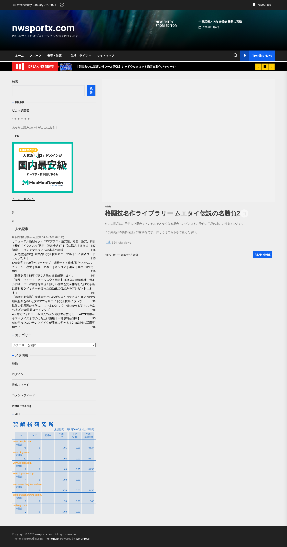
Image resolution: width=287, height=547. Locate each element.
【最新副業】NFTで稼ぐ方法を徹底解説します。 (43, 275)
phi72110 (110, 254)
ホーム (19, 55)
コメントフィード (23, 395)
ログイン (17, 374)
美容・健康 (56, 55)
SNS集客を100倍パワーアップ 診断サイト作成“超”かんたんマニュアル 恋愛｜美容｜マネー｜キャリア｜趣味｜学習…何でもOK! (53, 267)
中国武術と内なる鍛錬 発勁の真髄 (220, 21)
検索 (15, 81)
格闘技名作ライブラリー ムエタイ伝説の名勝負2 (172, 213)
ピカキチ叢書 (20, 110)
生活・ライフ (81, 55)
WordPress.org (21, 406)
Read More (262, 254)
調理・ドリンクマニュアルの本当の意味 (37, 250)
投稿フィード (20, 384)
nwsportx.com (43, 28)
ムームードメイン (23, 199)
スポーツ (35, 55)
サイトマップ (105, 55)
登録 (15, 363)
